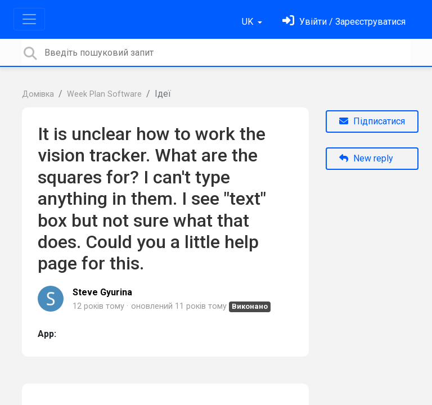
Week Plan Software (104, 94)
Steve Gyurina (102, 292)
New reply (366, 158)
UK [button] (248, 21)
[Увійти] (344, 21)
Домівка (38, 94)
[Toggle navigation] (29, 19)
